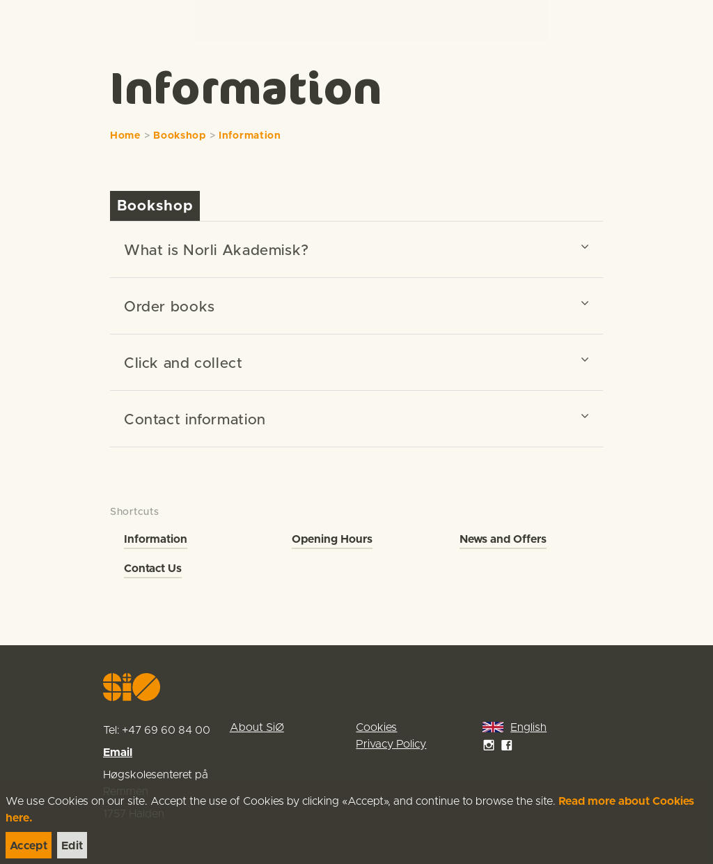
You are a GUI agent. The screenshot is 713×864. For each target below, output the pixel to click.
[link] (36, 20)
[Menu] (688, 20)
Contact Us (153, 568)
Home (125, 136)
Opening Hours (332, 539)
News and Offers (503, 539)
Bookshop (179, 136)
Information (250, 136)
